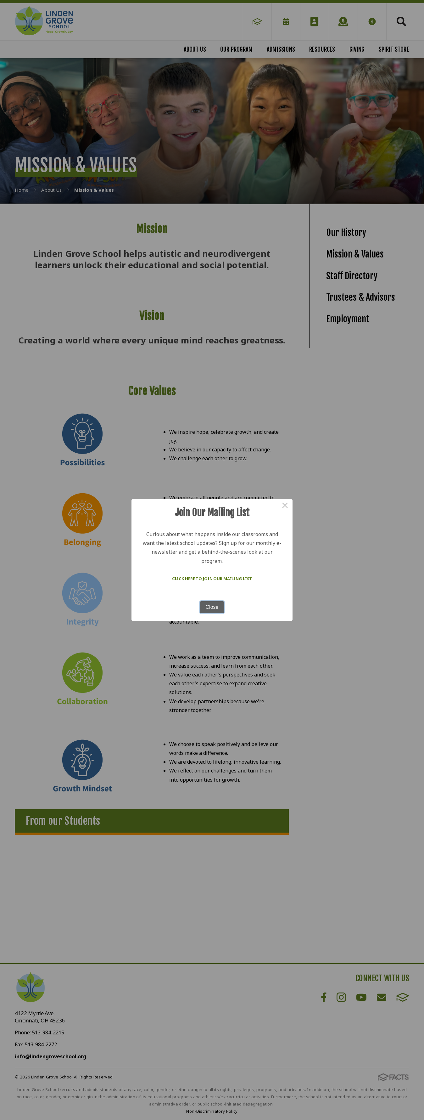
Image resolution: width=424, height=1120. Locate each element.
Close (212, 607)
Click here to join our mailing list (212, 578)
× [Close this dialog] (285, 506)
